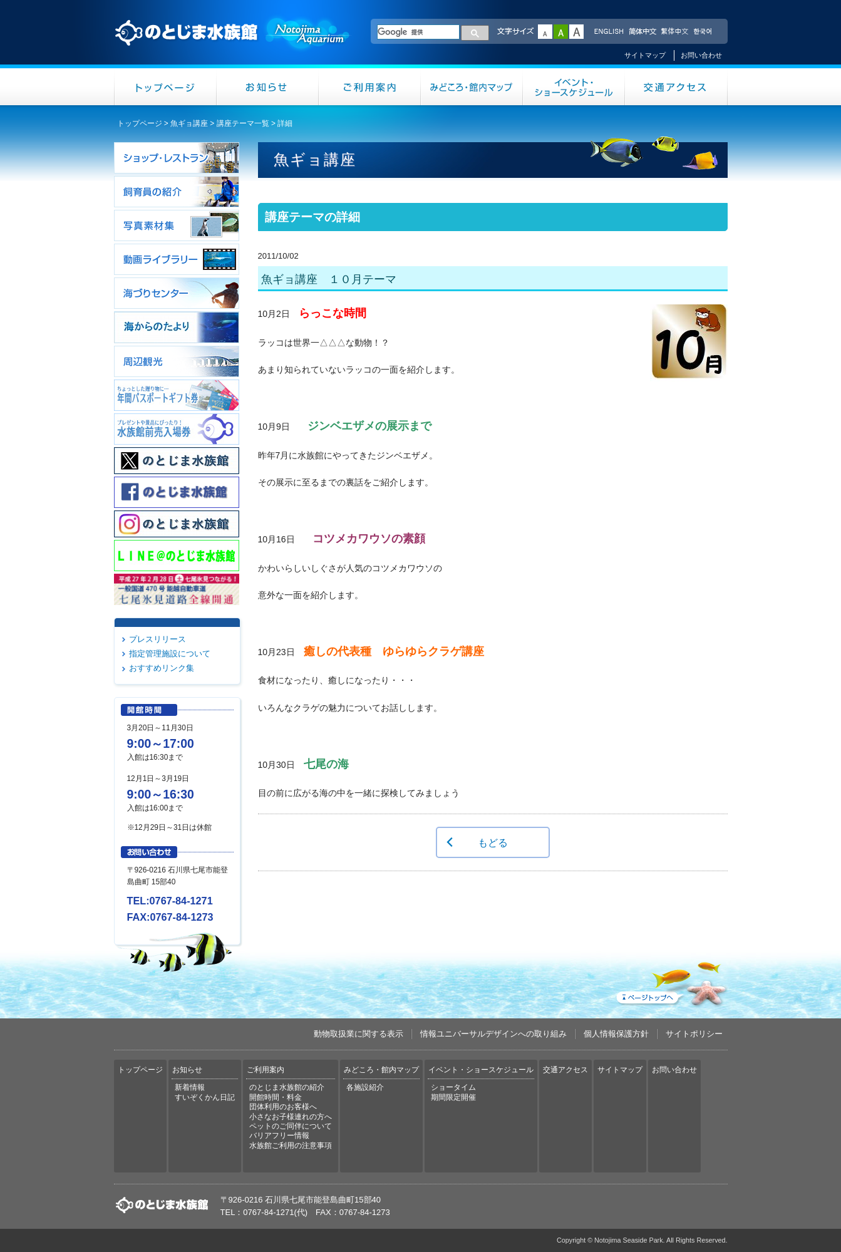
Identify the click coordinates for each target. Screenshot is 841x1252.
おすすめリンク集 (161, 668)
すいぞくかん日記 (205, 1097)
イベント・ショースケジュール (574, 86)
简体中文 (642, 32)
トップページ (165, 86)
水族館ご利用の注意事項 (290, 1145)
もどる (493, 842)
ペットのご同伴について (290, 1126)
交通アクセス (676, 86)
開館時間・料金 (275, 1097)
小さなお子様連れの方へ (290, 1116)
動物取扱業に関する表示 (358, 1033)
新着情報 (190, 1087)
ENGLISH (608, 32)
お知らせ (268, 86)
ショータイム (453, 1087)
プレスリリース (157, 639)
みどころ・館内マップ (472, 86)
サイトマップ (645, 55)
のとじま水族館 (233, 44)
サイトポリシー (694, 1033)
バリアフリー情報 (279, 1135)
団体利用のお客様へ (283, 1106)
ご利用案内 (370, 86)
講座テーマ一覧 (243, 123)
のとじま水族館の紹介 (286, 1087)
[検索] (418, 31)
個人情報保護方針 (616, 1033)
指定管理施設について (169, 653)
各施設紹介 (365, 1087)
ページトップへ (671, 981)
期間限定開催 (453, 1097)
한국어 (703, 32)
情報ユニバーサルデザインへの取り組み (493, 1033)
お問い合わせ (701, 55)
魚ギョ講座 (189, 123)
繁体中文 (674, 32)
